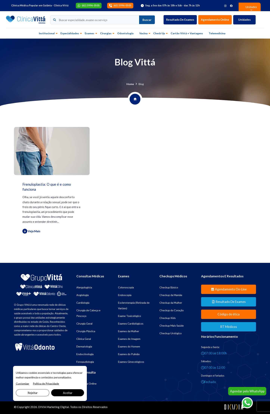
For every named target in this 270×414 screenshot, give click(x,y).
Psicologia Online (86, 383)
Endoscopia (124, 295)
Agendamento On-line (229, 289)
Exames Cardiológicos (130, 323)
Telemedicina (217, 33)
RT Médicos (228, 327)
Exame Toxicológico (129, 315)
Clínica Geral (83, 338)
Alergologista (84, 287)
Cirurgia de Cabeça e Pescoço (88, 313)
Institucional (47, 33)
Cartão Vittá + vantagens (187, 33)
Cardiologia (82, 302)
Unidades (244, 19)
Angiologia (82, 295)
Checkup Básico (168, 287)
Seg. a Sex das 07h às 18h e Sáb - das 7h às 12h (172, 5)
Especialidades (69, 33)
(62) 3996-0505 (91, 5)
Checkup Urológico (170, 333)
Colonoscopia (126, 287)
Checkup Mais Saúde (171, 325)
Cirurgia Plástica (85, 331)
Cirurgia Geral (84, 323)
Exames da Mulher (128, 331)
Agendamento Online (215, 19)
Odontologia (125, 33)
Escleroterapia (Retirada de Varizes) (134, 305)
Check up (159, 33)
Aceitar (67, 392)
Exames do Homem (129, 346)
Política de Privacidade (46, 383)
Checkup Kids (167, 317)
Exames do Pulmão (129, 354)
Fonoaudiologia (85, 361)
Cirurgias (105, 33)
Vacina (143, 33)
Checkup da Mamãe (170, 295)
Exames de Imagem (129, 338)
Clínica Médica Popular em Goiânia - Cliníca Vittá (39, 5)
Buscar (146, 19)
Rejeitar (33, 392)
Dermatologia (84, 346)
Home (130, 84)
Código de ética (229, 314)
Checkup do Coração (171, 310)
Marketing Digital (57, 407)
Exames (89, 33)
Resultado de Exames (180, 19)
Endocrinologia (85, 354)
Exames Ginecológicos (131, 361)
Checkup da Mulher (170, 302)
